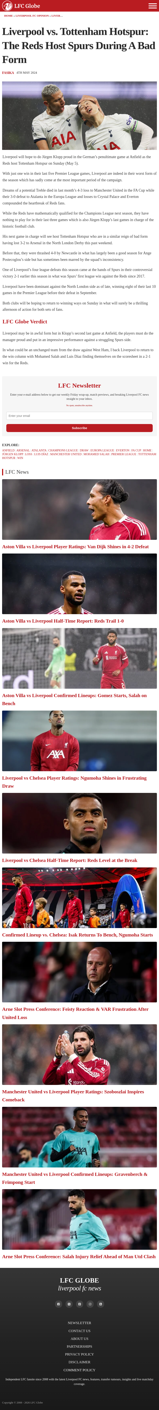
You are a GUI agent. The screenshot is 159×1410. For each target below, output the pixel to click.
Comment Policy (79, 1370)
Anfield (8, 450)
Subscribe (79, 428)
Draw (84, 450)
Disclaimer (80, 1362)
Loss (28, 454)
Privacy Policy (79, 1354)
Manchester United (65, 454)
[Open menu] (152, 5)
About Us (79, 1339)
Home (8, 15)
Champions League (63, 450)
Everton (122, 450)
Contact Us (79, 1331)
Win (20, 458)
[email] (79, 416)
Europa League (102, 450)
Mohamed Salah (96, 454)
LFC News (17, 472)
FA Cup (136, 450)
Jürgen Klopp (12, 454)
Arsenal (23, 450)
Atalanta (39, 450)
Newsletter (79, 1323)
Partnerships (79, 1347)
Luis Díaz (41, 454)
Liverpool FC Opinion (32, 15)
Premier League (123, 454)
